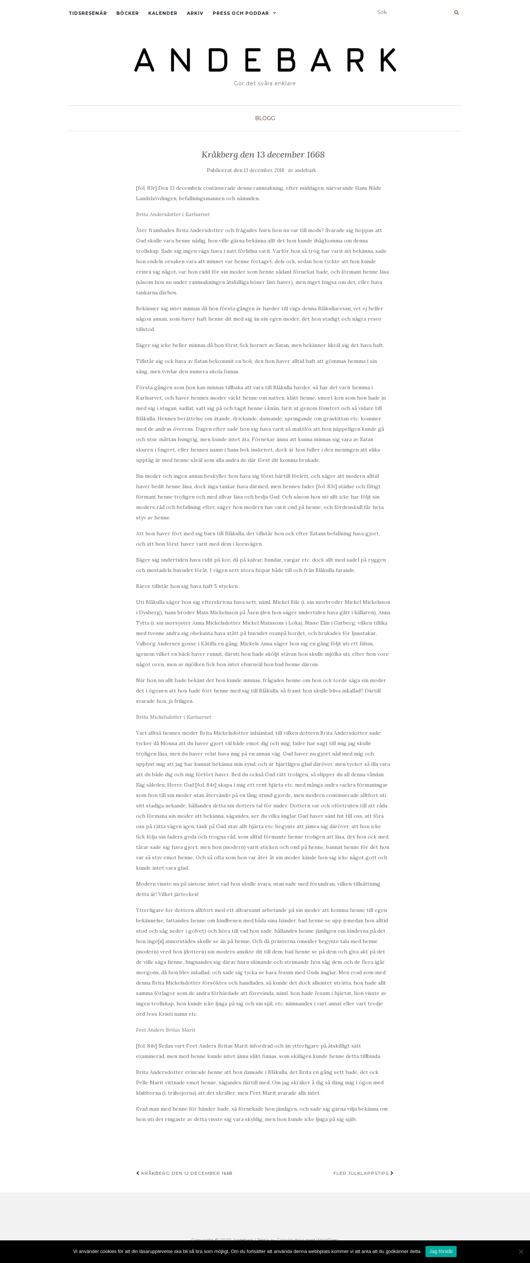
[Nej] (520, 1251)
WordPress (327, 1240)
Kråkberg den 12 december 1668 (184, 1173)
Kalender (163, 13)
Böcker (127, 13)
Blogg (265, 118)
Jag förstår (441, 1251)
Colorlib (284, 1240)
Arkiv (195, 13)
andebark (305, 170)
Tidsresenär (88, 13)
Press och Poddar (241, 13)
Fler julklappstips (364, 1173)
